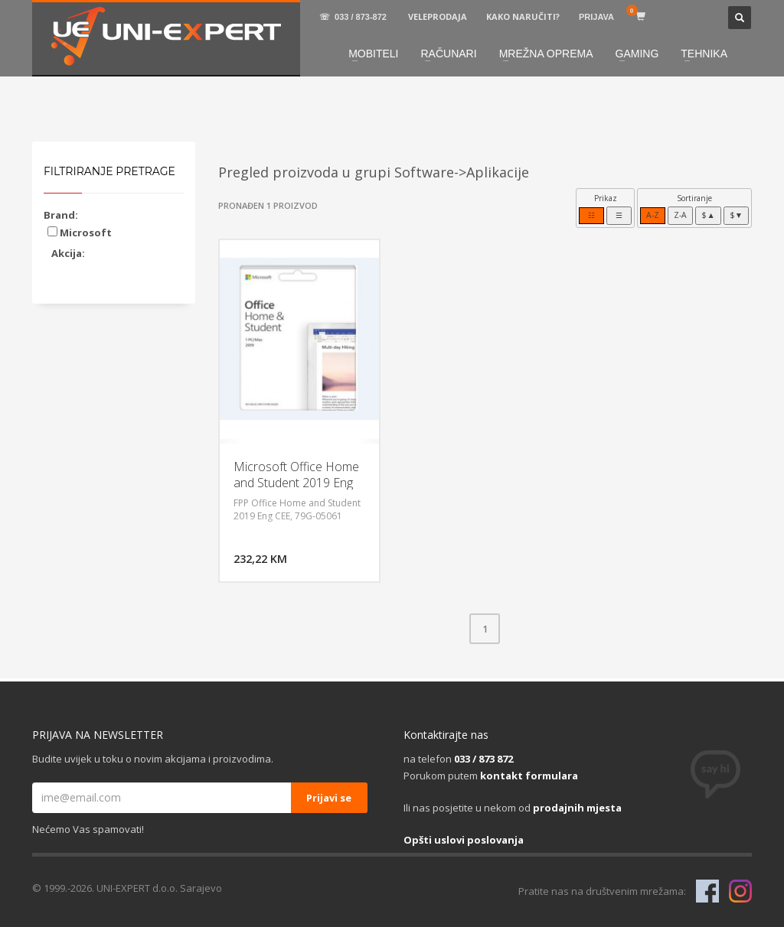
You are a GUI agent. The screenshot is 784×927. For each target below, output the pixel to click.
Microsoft (79, 232)
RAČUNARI (449, 53)
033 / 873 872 (483, 759)
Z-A (680, 215)
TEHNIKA (704, 53)
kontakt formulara (529, 775)
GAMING (637, 53)
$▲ (707, 215)
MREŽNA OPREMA (546, 53)
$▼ (736, 215)
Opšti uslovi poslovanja (463, 840)
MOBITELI (373, 53)
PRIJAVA (596, 16)
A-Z (652, 215)
